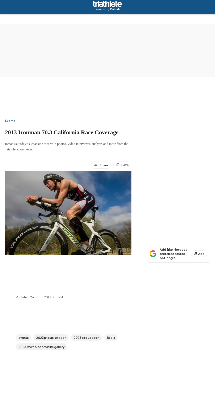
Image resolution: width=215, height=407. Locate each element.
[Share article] (101, 165)
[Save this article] (122, 165)
